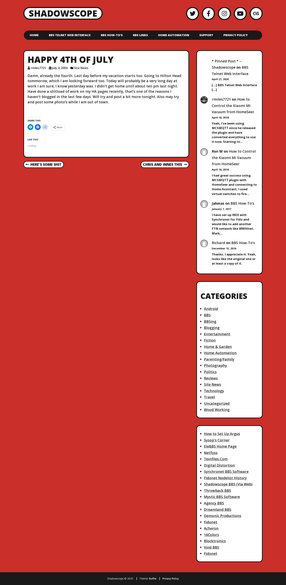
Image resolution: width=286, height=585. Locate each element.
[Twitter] (192, 13)
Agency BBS (214, 503)
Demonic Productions (222, 515)
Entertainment (217, 334)
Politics (210, 371)
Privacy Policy (235, 35)
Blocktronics (215, 540)
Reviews (211, 378)
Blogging (212, 327)
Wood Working (217, 409)
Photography (215, 365)
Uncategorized (217, 403)
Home (34, 35)
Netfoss (211, 452)
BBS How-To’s (112, 35)
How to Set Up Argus (222, 433)
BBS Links (140, 35)
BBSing (210, 321)
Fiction (210, 340)
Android (211, 308)
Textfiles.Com (216, 458)
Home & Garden (218, 346)
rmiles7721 (221, 99)
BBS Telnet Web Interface (70, 35)
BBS (207, 315)
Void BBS (211, 547)
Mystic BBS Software (222, 496)
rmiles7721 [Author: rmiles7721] (38, 68)
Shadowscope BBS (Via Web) (228, 484)
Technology (214, 390)
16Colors (211, 534)
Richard (218, 242)
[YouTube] (240, 13)
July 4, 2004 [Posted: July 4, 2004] (59, 68)
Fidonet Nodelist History (225, 477)
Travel (209, 397)
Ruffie (152, 578)
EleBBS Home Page (220, 446)
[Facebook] (208, 13)
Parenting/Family (219, 359)
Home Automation (173, 35)
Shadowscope (63, 13)
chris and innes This (165, 164)
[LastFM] (256, 13)
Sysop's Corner (217, 440)
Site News (81, 68)
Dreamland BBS (217, 509)
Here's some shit (44, 164)
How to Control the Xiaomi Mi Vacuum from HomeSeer (233, 105)
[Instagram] (224, 13)
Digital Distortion (219, 465)
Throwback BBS (217, 490)
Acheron (211, 528)
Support (206, 35)
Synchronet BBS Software (226, 471)
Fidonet (210, 522)
